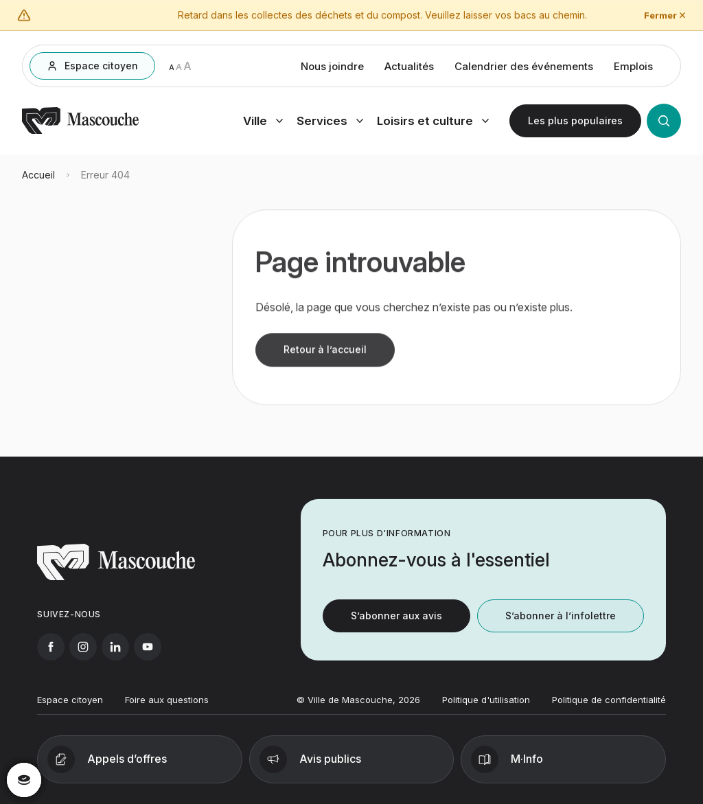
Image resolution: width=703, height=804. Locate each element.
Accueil (38, 183)
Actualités (409, 69)
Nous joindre (332, 69)
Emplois (633, 69)
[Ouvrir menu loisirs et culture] (433, 124)
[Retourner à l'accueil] (80, 134)
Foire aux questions (167, 707)
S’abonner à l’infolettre (560, 624)
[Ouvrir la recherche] (664, 124)
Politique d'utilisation (486, 707)
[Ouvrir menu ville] (263, 124)
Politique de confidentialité (609, 707)
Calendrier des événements (523, 69)
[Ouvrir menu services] (330, 124)
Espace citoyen (70, 707)
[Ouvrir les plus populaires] (575, 124)
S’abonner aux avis (396, 624)
